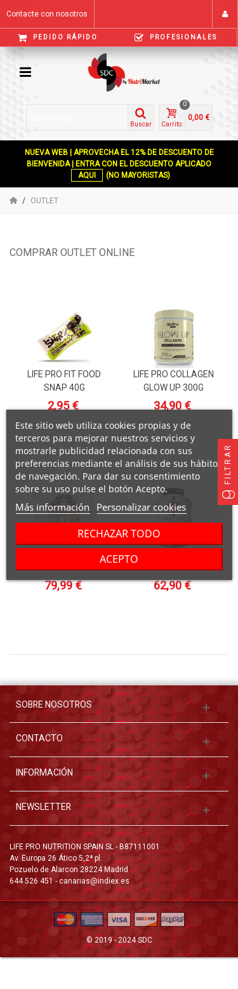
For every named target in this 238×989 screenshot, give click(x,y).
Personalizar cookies (141, 507)
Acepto (119, 559)
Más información (52, 507)
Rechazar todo (119, 534)
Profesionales (176, 38)
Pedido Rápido (58, 38)
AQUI (87, 175)
